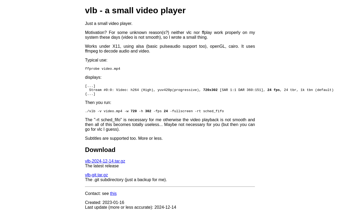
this (113, 197)
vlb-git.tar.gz (96, 179)
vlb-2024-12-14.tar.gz (105, 165)
